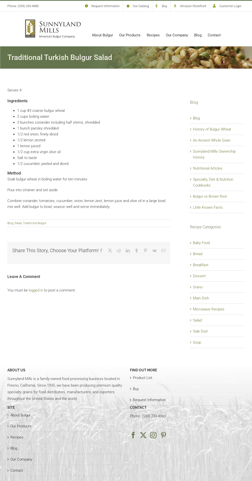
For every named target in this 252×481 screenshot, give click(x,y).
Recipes (16, 437)
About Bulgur (20, 415)
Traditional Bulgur (34, 223)
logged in (36, 290)
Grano (198, 287)
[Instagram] (153, 435)
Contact (16, 470)
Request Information (149, 400)
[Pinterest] (163, 435)
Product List (142, 378)
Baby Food (201, 243)
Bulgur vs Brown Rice (210, 196)
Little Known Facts (208, 207)
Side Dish (200, 331)
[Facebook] (133, 435)
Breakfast (200, 265)
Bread (197, 254)
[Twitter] (143, 435)
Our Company (21, 459)
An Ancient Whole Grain (211, 140)
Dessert (199, 276)
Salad (18, 223)
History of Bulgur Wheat (212, 129)
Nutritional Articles (207, 168)
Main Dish (201, 298)
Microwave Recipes (208, 309)
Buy (136, 389)
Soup (197, 342)
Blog (10, 223)
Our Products (21, 426)
